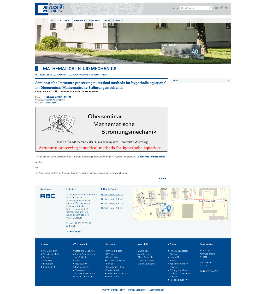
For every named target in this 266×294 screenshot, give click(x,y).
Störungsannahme (178, 270)
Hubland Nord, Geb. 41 (112, 199)
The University (49, 251)
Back (163, 178)
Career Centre (112, 276)
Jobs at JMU (80, 264)
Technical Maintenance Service (180, 275)
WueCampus (144, 254)
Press (171, 260)
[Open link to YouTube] (53, 196)
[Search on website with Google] (196, 8)
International (48, 267)
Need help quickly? (178, 280)
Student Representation (117, 273)
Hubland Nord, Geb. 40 (112, 194)
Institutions (47, 264)
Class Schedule (145, 257)
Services (110, 244)
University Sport (113, 257)
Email (72, 226)
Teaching (94, 20)
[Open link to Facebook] (48, 196)
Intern (175, 8)
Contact (72, 189)
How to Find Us (110, 189)
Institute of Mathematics (53, 75)
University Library (114, 251)
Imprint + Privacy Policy (113, 290)
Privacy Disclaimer (137, 290)
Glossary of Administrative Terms (84, 272)
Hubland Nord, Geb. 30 (112, 203)
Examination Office (115, 267)
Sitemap (205, 250)
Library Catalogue (146, 264)
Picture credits (207, 254)
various (118, 20)
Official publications (83, 276)
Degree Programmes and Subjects (84, 256)
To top (203, 257)
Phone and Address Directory (178, 253)
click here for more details (152, 156)
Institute (55, 20)
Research (79, 20)
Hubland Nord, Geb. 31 (112, 208)
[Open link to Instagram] (42, 196)
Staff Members (81, 267)
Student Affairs (113, 270)
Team (107, 20)
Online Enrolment (146, 260)
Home (45, 244)
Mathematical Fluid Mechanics (79, 68)
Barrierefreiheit (157, 290)
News (68, 20)
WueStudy (142, 251)
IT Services (111, 254)
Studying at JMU (50, 254)
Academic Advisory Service (115, 262)
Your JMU (142, 244)
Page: (202, 271)
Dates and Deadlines (84, 251)
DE (226, 8)
